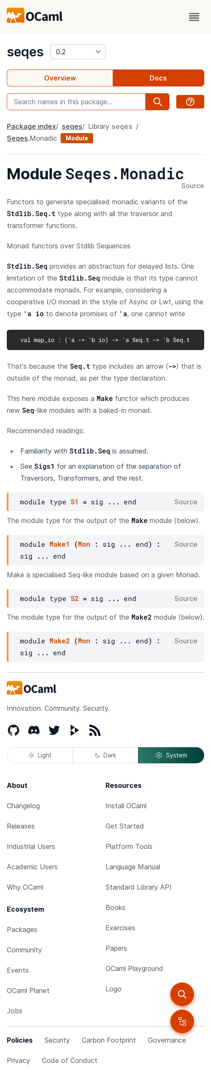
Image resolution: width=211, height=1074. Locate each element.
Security (57, 1040)
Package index (31, 126)
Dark (105, 755)
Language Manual (133, 867)
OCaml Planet (28, 990)
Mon (84, 544)
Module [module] (77, 138)
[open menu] (194, 17)
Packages (22, 929)
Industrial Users (31, 846)
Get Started (125, 826)
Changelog (23, 805)
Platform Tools (129, 846)
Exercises (120, 928)
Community (24, 950)
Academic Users (32, 867)
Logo (114, 989)
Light (40, 755)
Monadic (43, 138)
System (171, 755)
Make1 (60, 544)
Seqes (17, 138)
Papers (116, 948)
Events (18, 970)
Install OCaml (126, 805)
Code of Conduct (69, 1060)
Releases (21, 826)
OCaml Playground (134, 968)
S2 (74, 598)
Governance (167, 1040)
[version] (78, 51)
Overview (60, 78)
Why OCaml (25, 887)
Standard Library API (139, 887)
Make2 (60, 640)
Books (115, 907)
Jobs (14, 1011)
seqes (25, 51)
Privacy (18, 1060)
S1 (74, 501)
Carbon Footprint (109, 1040)
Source (192, 186)
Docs (158, 78)
